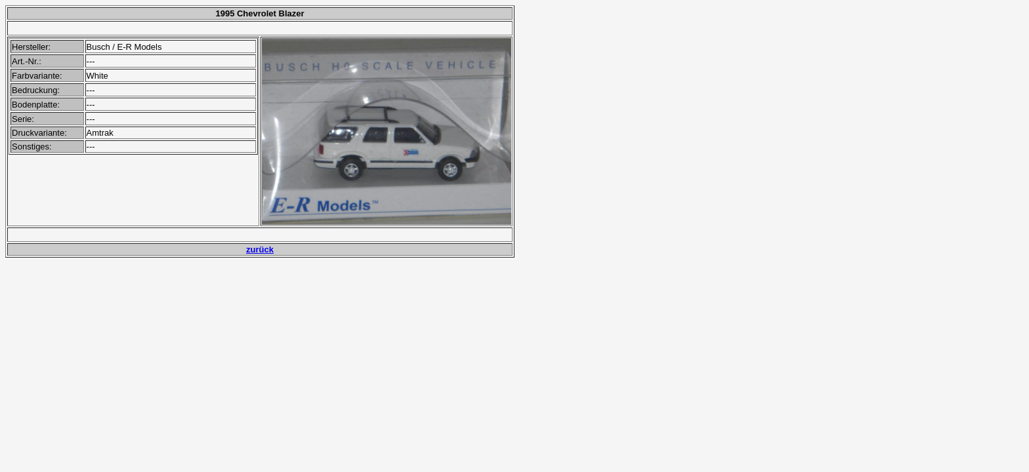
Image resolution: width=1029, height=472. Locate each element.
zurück (260, 249)
